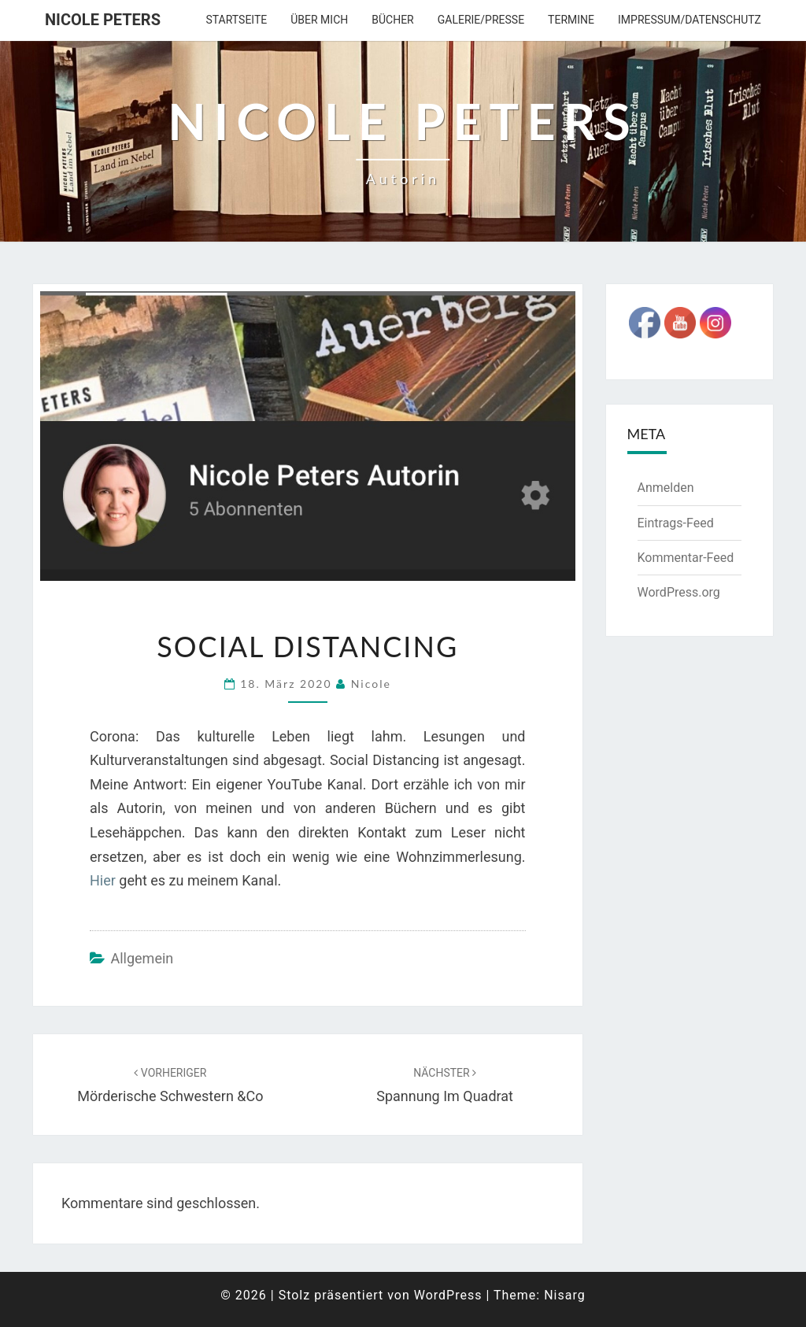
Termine (571, 19)
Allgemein (141, 958)
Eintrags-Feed (676, 523)
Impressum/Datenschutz (689, 19)
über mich (319, 19)
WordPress (448, 1295)
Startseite (236, 19)
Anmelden (666, 487)
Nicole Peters (103, 19)
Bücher (392, 19)
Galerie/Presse (481, 19)
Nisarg (565, 1295)
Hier (103, 880)
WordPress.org (679, 592)
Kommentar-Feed (686, 557)
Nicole (371, 683)
